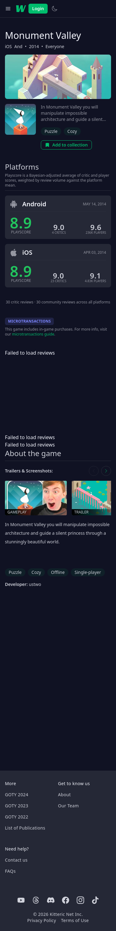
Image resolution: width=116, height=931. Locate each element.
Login (38, 8)
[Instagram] (80, 900)
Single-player (88, 572)
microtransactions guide (33, 334)
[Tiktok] (95, 900)
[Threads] (36, 900)
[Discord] (50, 900)
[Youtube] (21, 900)
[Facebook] (65, 900)
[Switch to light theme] (54, 9)
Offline (58, 572)
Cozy (72, 131)
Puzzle (51, 131)
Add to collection (66, 145)
